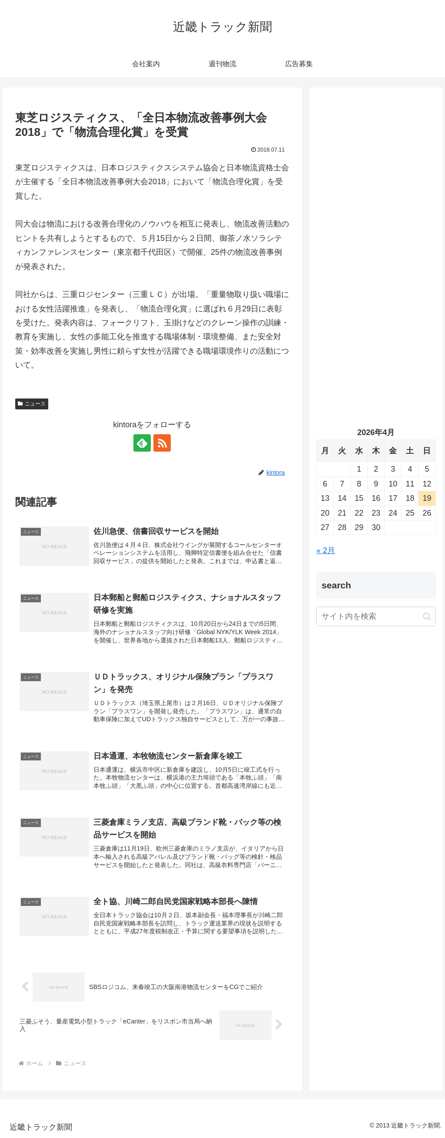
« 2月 (325, 550)
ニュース (32, 404)
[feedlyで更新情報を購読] (142, 443)
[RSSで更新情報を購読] (162, 443)
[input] (375, 616)
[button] (427, 616)
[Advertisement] (375, 177)
